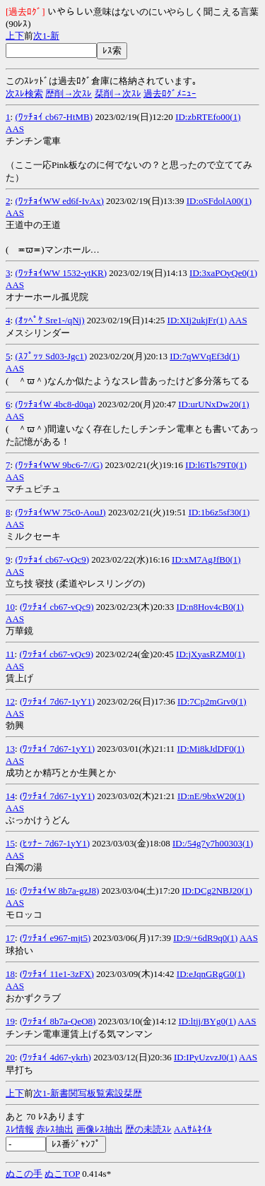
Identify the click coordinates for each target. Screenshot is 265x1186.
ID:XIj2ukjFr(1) (197, 320)
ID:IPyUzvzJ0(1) (205, 1057)
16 (10, 890)
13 (10, 748)
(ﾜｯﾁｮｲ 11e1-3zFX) (57, 974)
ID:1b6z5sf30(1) (219, 512)
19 (10, 1021)
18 (10, 974)
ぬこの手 (24, 1173)
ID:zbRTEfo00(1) (207, 117)
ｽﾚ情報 (20, 1129)
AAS (15, 129)
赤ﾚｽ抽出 (54, 1129)
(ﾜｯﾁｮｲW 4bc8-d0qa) (55, 404)
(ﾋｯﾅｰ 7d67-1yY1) (55, 843)
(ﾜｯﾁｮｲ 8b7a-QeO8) (58, 1021)
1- (46, 35)
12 (10, 701)
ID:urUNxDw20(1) (213, 404)
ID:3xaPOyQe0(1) (223, 273)
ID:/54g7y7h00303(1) (212, 843)
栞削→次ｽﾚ (118, 93)
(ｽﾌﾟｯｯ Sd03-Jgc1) (51, 356)
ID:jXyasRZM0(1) (210, 654)
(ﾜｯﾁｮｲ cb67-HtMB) (54, 117)
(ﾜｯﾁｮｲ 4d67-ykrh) (55, 1057)
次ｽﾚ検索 (24, 93)
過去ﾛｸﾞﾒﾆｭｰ (169, 93)
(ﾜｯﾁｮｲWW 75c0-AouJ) (60, 512)
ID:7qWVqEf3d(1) (205, 356)
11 (10, 654)
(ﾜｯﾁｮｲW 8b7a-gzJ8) (59, 890)
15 (10, 843)
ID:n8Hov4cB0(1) (210, 606)
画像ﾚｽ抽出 (99, 1129)
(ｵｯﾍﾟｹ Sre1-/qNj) (49, 320)
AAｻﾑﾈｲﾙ (193, 1129)
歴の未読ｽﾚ (148, 1129)
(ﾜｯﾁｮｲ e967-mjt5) (55, 938)
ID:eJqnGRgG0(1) (211, 974)
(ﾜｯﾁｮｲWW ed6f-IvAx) (59, 201)
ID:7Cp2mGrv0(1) (212, 701)
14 (10, 796)
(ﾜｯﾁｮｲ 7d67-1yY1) (57, 701)
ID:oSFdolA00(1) (219, 201)
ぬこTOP (62, 1173)
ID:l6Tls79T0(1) (216, 465)
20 (10, 1057)
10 (10, 606)
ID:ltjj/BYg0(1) (207, 1021)
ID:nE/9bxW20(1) (211, 796)
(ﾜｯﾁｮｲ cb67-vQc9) (52, 559)
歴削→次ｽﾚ (68, 93)
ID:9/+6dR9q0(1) (205, 938)
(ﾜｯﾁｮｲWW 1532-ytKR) (61, 273)
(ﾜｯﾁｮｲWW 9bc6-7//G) (58, 465)
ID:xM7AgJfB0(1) (206, 559)
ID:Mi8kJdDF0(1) (211, 748)
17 (10, 938)
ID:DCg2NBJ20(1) (217, 890)
